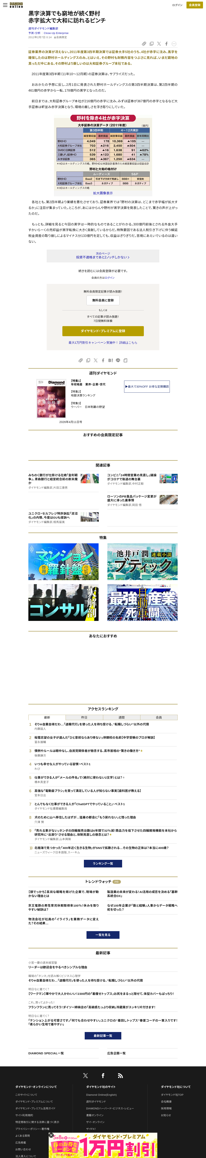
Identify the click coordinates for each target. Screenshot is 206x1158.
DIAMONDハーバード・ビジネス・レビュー (110, 1108)
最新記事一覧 (103, 1035)
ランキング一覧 (103, 863)
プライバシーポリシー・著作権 (32, 1128)
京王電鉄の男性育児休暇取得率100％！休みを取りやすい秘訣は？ (63, 907)
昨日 (84, 717)
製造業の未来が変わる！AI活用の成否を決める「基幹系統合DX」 (142, 894)
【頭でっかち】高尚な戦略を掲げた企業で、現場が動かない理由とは (63, 894)
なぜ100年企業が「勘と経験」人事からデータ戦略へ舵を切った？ (142, 907)
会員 (159, 717)
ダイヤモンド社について (176, 1086)
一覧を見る (103, 935)
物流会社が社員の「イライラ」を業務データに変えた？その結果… (63, 921)
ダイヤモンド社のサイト (101, 1086)
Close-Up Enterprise (56, 33)
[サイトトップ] (15, 5)
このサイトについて (26, 1094)
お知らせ (166, 1115)
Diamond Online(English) (101, 1094)
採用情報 (166, 1108)
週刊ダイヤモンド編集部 (43, 28)
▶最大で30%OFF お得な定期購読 (147, 386)
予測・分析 (34, 33)
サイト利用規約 (24, 1115)
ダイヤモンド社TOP (172, 1094)
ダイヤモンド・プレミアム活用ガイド (35, 1108)
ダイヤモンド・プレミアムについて (34, 1101)
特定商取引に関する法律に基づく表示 (37, 1122)
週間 (121, 717)
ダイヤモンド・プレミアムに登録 (103, 331)
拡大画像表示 (103, 193)
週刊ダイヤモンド (96, 1101)
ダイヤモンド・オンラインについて (36, 1086)
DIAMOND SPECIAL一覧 (46, 1053)
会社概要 (166, 1101)
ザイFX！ (91, 1128)
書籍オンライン (95, 1115)
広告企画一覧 (116, 1053)
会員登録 (194, 5)
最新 (47, 717)
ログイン (177, 5)
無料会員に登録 (103, 300)
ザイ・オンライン (95, 1122)
